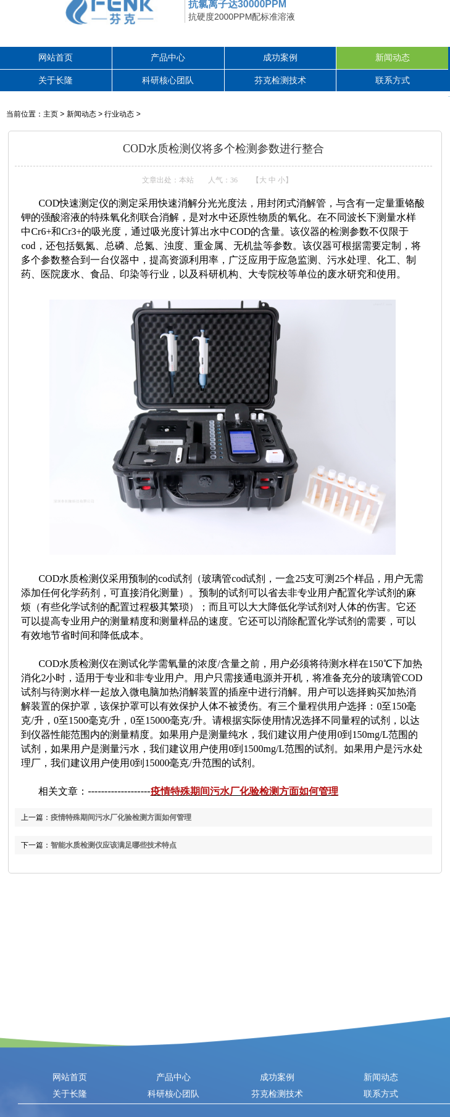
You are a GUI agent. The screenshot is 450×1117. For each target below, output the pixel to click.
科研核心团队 (168, 80)
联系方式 (392, 80)
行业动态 (119, 114)
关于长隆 (55, 80)
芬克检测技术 (280, 80)
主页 (50, 114)
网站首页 (55, 57)
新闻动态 (392, 57)
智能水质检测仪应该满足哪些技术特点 (114, 845)
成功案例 (280, 57)
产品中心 (168, 57)
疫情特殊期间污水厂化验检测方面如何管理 (244, 791)
